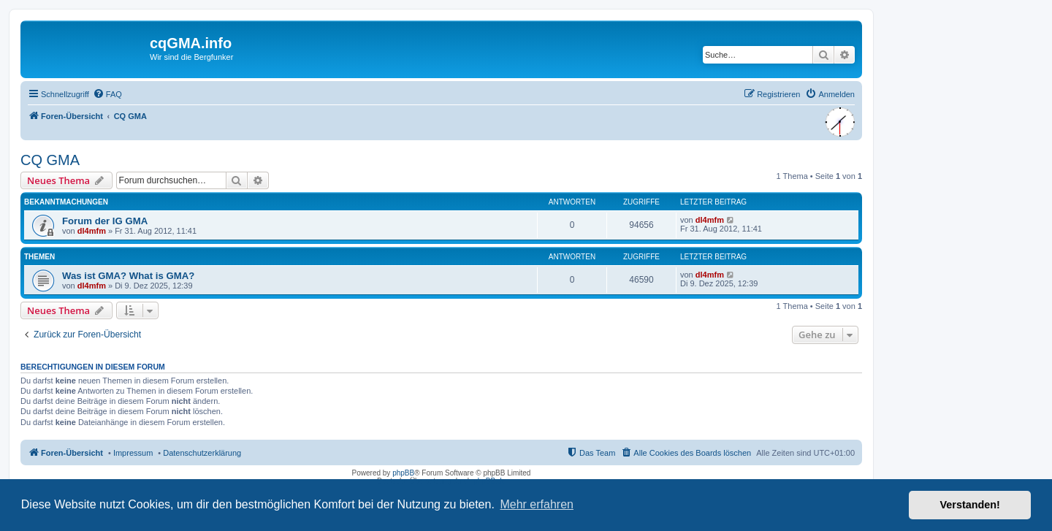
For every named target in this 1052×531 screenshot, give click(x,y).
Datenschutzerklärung (202, 452)
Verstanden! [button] (970, 505)
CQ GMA (50, 160)
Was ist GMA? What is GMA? (128, 275)
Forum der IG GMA (105, 220)
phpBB (403, 473)
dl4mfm (91, 230)
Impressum (133, 452)
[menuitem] (107, 94)
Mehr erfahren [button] (536, 504)
